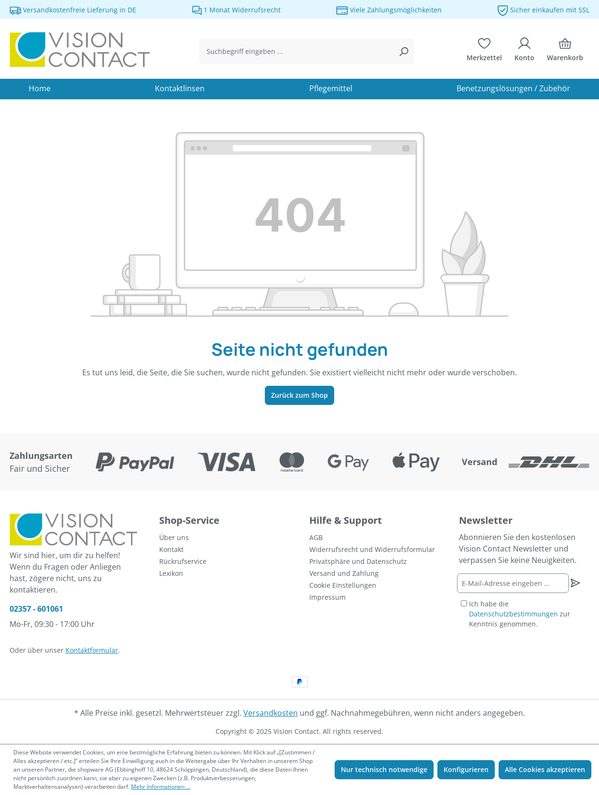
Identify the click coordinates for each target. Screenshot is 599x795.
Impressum (327, 597)
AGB (316, 537)
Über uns (174, 537)
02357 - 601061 (36, 609)
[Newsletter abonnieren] (575, 583)
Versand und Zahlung (344, 573)
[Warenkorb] (565, 51)
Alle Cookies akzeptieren (545, 769)
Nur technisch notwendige (384, 769)
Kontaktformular (91, 650)
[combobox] (295, 51)
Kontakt (171, 549)
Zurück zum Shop (299, 395)
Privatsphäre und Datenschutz (358, 561)
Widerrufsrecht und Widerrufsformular (372, 549)
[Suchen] (403, 51)
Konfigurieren (466, 769)
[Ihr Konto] (524, 51)
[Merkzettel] (484, 51)
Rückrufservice (183, 561)
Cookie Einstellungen (342, 585)
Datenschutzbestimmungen (513, 613)
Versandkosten (270, 713)
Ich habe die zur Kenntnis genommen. (519, 613)
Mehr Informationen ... (160, 787)
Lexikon (171, 573)
